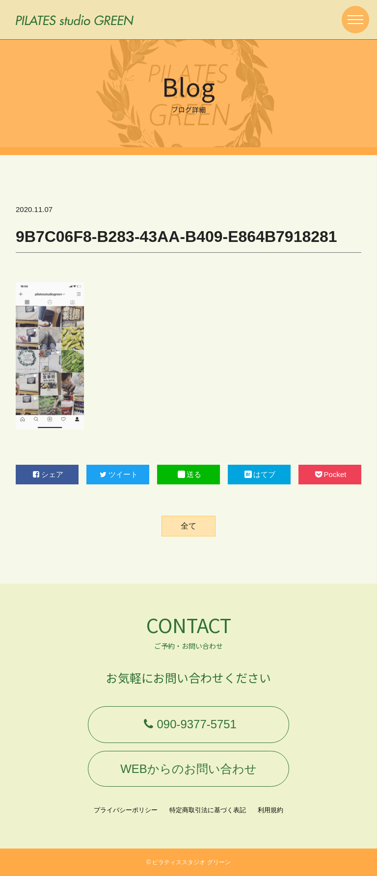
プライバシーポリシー (126, 810)
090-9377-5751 (188, 724)
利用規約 (270, 810)
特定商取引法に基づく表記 (207, 810)
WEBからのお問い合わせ (188, 768)
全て (188, 526)
